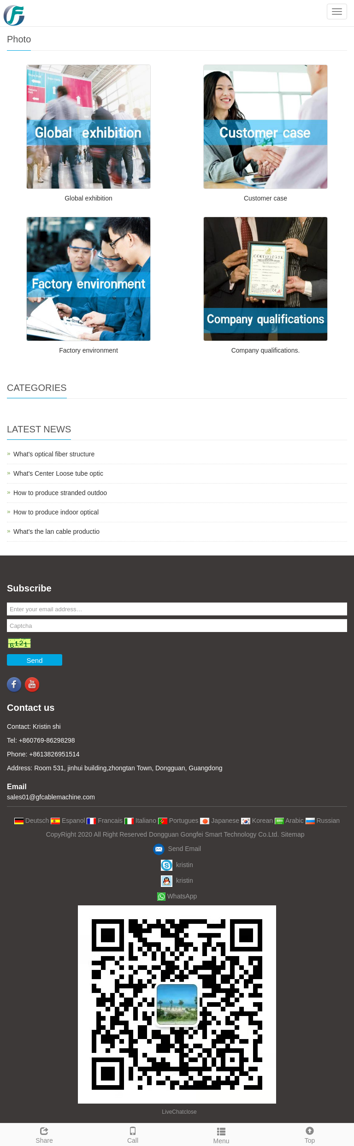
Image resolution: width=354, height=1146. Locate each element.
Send (34, 660)
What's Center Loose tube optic (58, 473)
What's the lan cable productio (56, 531)
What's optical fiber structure (53, 454)
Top (310, 1134)
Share (44, 1134)
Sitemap (292, 834)
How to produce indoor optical (56, 512)
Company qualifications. (265, 350)
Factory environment (88, 350)
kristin (177, 864)
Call (132, 1134)
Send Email (177, 848)
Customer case (265, 198)
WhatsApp (177, 896)
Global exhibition (88, 198)
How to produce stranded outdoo (60, 492)
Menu (221, 1134)
